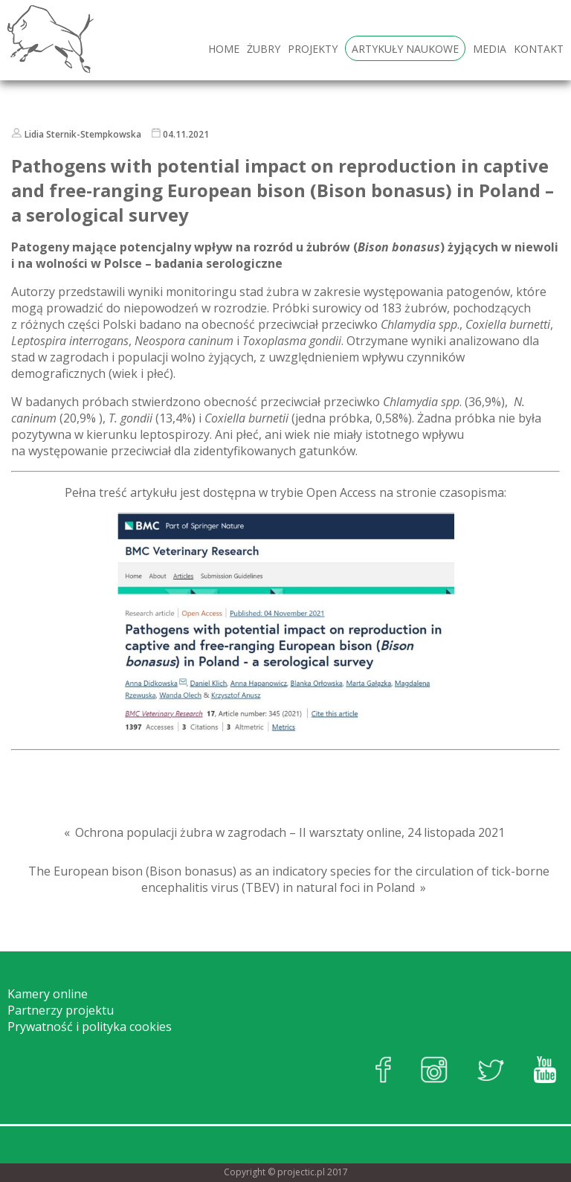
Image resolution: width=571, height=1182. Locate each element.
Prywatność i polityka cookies (89, 1026)
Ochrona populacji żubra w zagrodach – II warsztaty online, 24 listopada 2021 (290, 832)
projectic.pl (301, 1172)
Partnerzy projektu (60, 1010)
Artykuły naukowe (405, 49)
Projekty (313, 49)
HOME (223, 49)
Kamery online (47, 994)
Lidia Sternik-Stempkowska (83, 134)
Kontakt (539, 49)
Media (489, 49)
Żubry (263, 49)
